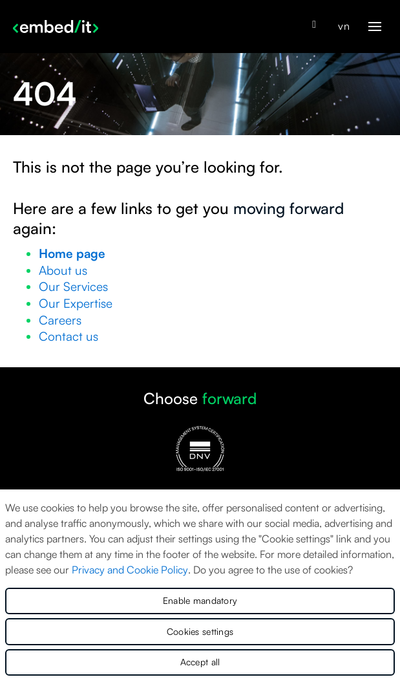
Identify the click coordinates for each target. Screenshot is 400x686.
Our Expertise (75, 303)
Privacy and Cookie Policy (130, 569)
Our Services (73, 286)
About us (63, 270)
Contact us (68, 336)
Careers (60, 320)
